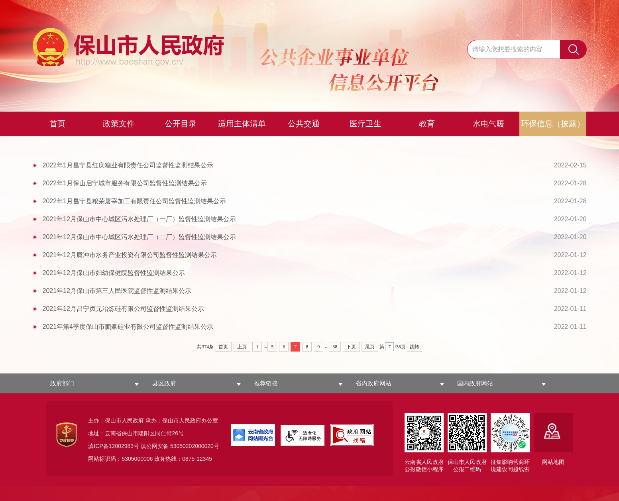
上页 (242, 347)
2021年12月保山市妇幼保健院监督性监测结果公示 (315, 273)
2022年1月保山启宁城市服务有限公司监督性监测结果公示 (315, 183)
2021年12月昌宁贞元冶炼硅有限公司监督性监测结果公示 (315, 309)
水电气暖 (489, 123)
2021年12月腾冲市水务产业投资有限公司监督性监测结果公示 (315, 255)
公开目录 (181, 123)
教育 (427, 123)
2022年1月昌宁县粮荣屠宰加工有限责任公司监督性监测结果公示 (315, 201)
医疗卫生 (365, 123)
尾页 (370, 347)
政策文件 (119, 123)
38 (334, 347)
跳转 (414, 347)
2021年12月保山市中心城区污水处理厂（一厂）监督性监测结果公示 (315, 219)
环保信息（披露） (553, 123)
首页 (57, 123)
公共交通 (304, 123)
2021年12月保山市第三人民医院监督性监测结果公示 (315, 291)
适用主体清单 (242, 123)
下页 (351, 347)
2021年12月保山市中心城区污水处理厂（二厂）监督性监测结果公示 (315, 237)
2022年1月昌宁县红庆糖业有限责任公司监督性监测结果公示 (315, 165)
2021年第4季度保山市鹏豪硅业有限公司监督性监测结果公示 (315, 327)
